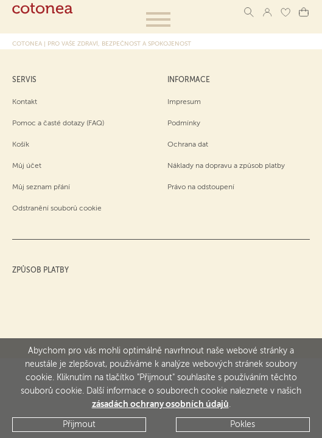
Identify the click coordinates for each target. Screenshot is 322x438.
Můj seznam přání (41, 187)
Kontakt (24, 102)
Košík (20, 144)
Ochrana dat (187, 144)
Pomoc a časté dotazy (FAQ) (58, 123)
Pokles (242, 424)
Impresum (184, 102)
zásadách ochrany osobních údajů (160, 404)
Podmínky (183, 123)
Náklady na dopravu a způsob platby (226, 166)
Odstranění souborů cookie (57, 208)
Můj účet (26, 166)
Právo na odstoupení (200, 187)
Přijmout (79, 424)
